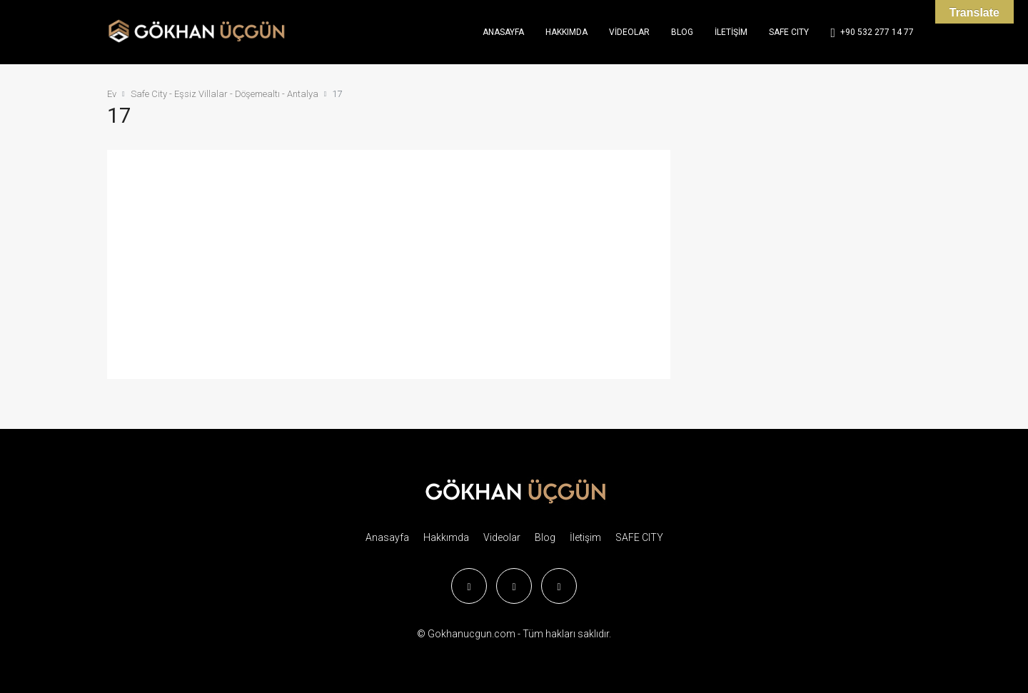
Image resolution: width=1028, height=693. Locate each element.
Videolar (629, 32)
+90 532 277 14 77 (872, 33)
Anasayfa (503, 32)
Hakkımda (566, 32)
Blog (682, 32)
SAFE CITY (789, 32)
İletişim (731, 32)
